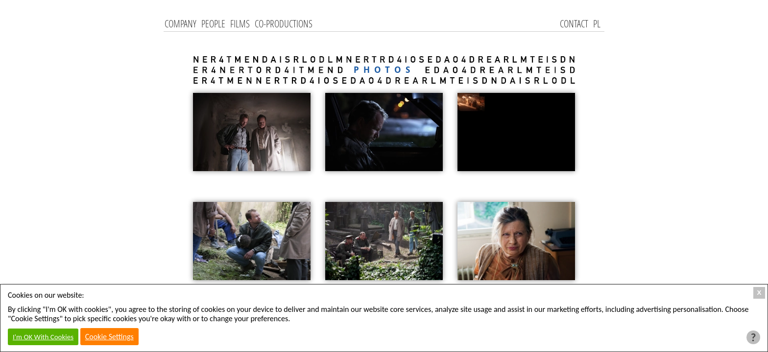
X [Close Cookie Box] (759, 292)
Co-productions (283, 23)
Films (240, 23)
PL (596, 23)
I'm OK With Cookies (43, 336)
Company (180, 23)
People (213, 23)
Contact (574, 23)
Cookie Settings (109, 336)
